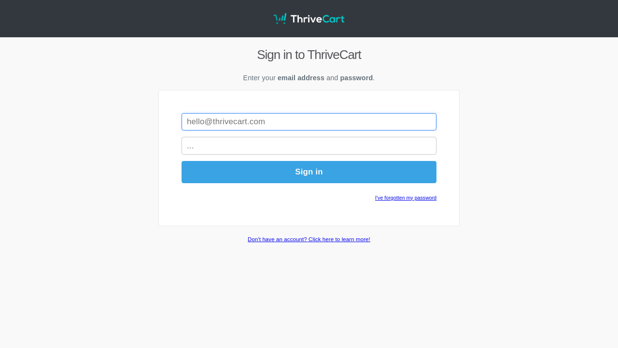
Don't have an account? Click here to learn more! (309, 239)
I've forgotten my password (405, 198)
